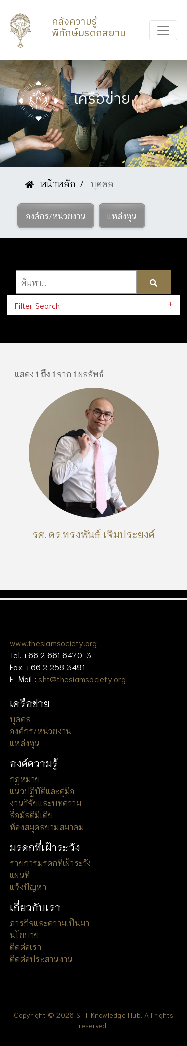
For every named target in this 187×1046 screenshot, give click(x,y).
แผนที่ (20, 874)
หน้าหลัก (50, 183)
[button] (55, 215)
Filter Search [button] (37, 305)
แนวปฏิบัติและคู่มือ (42, 790)
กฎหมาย (25, 778)
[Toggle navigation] (163, 30)
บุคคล (20, 718)
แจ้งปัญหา (28, 886)
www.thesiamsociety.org (53, 642)
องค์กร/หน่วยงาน (40, 730)
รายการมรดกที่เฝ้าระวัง (50, 862)
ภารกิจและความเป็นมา (49, 922)
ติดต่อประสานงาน (41, 958)
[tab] (93, 305)
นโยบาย (24, 934)
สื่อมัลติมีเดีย (31, 814)
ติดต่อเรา (25, 946)
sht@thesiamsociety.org (82, 678)
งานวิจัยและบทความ (45, 802)
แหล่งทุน (25, 742)
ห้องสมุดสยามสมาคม (47, 826)
